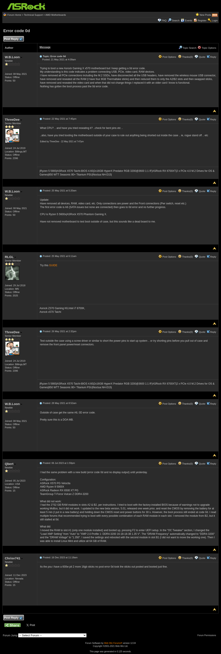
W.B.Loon (13, 57)
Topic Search (187, 48)
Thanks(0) (185, 57)
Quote (202, 57)
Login (215, 20)
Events (186, 20)
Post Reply (13, 39)
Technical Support (33, 15)
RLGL (10, 257)
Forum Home (14, 15)
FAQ (164, 20)
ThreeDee (13, 119)
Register (202, 20)
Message (45, 47)
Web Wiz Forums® (113, 643)
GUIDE (53, 265)
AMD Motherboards (55, 15)
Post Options (167, 57)
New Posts (205, 15)
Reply (213, 57)
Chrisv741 (14, 558)
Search (176, 20)
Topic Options (207, 48)
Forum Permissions (207, 635)
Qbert (10, 464)
